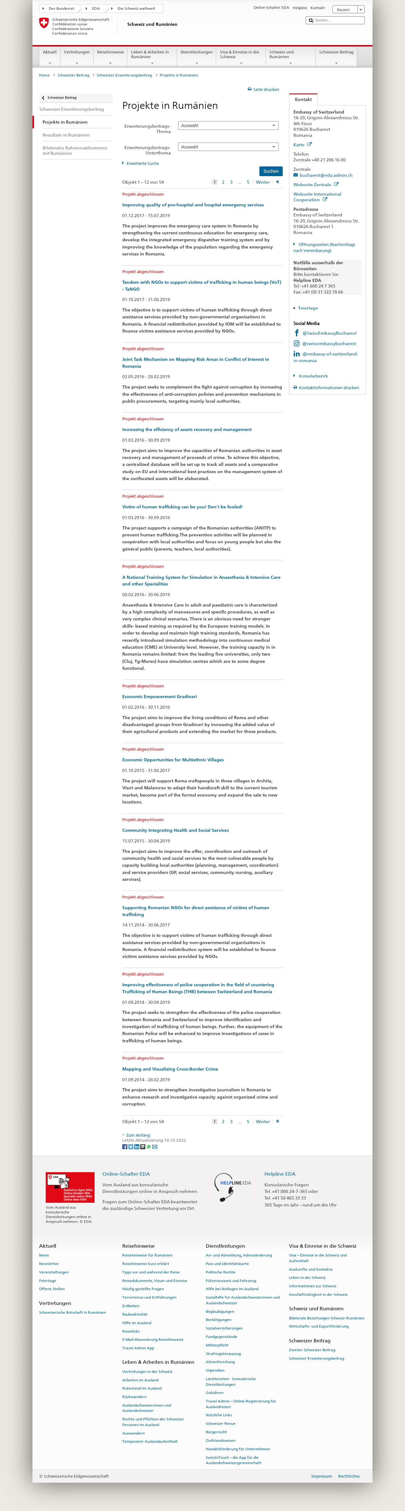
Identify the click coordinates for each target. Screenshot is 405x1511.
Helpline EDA (280, 1174)
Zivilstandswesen (220, 1440)
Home (44, 75)
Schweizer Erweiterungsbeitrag (124, 75)
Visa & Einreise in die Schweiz (241, 58)
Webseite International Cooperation (317, 197)
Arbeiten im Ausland (140, 1380)
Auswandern (133, 1433)
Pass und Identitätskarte (227, 1264)
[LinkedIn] (137, 1146)
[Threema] (143, 1146)
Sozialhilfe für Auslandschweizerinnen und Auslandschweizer (243, 1300)
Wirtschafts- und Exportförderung (319, 1326)
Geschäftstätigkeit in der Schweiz (318, 1294)
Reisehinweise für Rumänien (147, 1255)
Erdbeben (130, 1306)
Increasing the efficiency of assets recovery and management (187, 429)
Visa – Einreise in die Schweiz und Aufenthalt (318, 1258)
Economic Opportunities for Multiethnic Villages (173, 760)
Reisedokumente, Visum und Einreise (154, 1280)
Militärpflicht (217, 1345)
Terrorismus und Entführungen (149, 1297)
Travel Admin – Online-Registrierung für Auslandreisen (241, 1404)
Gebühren (214, 1393)
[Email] (154, 1146)
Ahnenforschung (220, 1362)
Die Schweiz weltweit (136, 8)
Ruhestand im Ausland (142, 1388)
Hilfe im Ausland (136, 1323)
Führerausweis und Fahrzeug (231, 1280)
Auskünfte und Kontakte (311, 1269)
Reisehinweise (110, 58)
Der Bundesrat (61, 8)
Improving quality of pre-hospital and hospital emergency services (193, 205)
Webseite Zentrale (315, 184)
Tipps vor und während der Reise (151, 1272)
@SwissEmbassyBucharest (329, 333)
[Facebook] (125, 1146)
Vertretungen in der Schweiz (147, 1371)
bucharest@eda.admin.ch (326, 175)
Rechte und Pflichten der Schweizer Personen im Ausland (153, 1422)
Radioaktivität (135, 1314)
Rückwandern (134, 1397)
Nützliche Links (219, 1415)
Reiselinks (131, 1331)
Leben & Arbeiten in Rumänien (152, 58)
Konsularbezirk (313, 376)
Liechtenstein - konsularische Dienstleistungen (231, 1381)
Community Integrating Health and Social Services (175, 830)
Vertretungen (77, 58)
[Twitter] (131, 1146)
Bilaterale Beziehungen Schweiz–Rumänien (326, 1318)
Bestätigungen (218, 1320)
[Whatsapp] (149, 1146)
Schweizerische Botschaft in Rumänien (72, 1312)
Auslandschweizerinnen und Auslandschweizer (146, 1408)
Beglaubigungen (220, 1311)
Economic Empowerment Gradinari (159, 696)
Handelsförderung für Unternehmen (238, 1449)
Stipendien (215, 1370)
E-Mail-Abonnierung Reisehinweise (152, 1339)
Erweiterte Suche (143, 163)
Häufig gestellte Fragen (143, 1289)
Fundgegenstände (221, 1337)
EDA (96, 8)
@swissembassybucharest (329, 343)
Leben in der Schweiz (307, 1277)
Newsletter (49, 1264)
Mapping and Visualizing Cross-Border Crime (170, 1069)
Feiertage (308, 308)
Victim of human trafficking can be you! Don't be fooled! (182, 507)
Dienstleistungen (196, 58)
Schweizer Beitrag (336, 58)
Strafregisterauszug (223, 1353)
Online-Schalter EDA (126, 1174)
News (44, 1255)
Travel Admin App (138, 1348)
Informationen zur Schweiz (312, 1286)
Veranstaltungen (54, 1272)
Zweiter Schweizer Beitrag (312, 1350)
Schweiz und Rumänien (290, 58)
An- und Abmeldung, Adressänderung (239, 1255)
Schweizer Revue (220, 1423)
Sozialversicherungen (224, 1328)
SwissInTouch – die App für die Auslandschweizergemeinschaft (233, 1460)
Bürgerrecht (216, 1432)
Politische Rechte (220, 1272)
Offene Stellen (52, 1289)
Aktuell (50, 58)
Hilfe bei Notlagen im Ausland (232, 1289)
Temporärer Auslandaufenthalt (150, 1441)
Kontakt (300, 99)
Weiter (263, 182)
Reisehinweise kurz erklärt (145, 1264)
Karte (302, 144)
